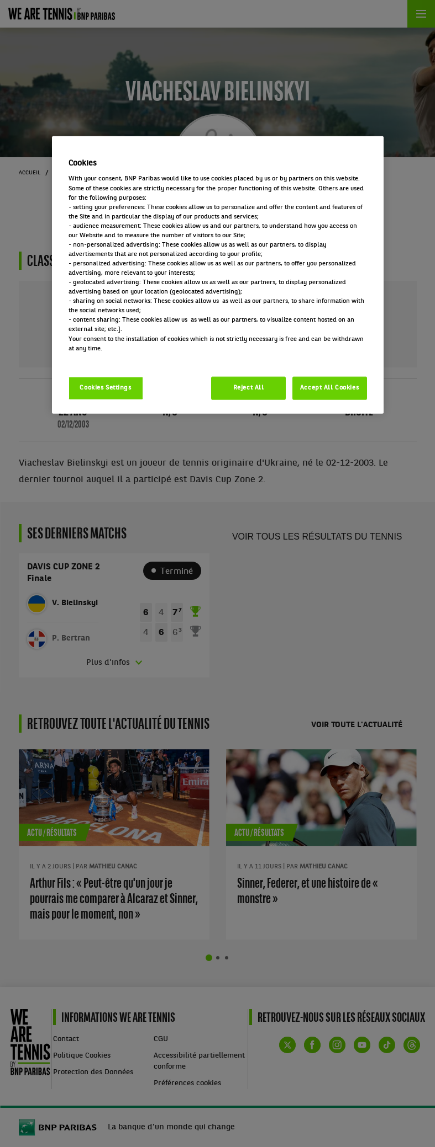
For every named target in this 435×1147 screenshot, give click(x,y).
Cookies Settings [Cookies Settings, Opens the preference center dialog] (105, 387)
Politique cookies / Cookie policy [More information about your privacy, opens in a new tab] (117, 357)
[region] (218, 274)
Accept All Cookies (329, 387)
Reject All (248, 387)
